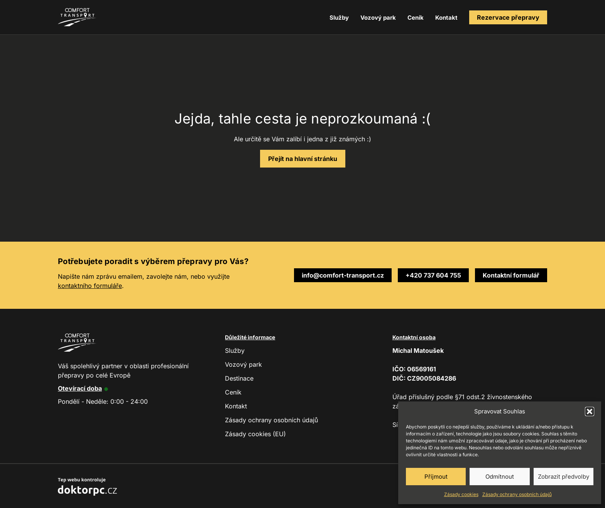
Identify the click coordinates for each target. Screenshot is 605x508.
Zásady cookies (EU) (255, 434)
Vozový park (378, 17)
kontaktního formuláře (90, 286)
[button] (589, 411)
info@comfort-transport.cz (343, 275)
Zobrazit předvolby (563, 476)
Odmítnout (499, 476)
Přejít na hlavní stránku (302, 159)
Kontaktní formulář (511, 275)
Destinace (239, 378)
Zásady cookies (461, 494)
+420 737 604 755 (433, 275)
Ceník (415, 17)
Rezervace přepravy (508, 17)
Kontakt (446, 17)
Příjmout (436, 476)
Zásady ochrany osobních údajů (517, 494)
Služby (339, 17)
